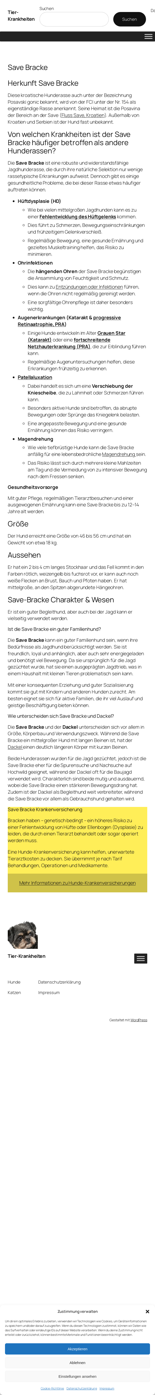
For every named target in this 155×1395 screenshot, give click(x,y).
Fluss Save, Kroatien (83, 115)
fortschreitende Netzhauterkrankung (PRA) (69, 343)
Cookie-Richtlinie (52, 1388)
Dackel (15, 747)
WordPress (138, 1020)
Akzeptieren (77, 1349)
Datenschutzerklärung (81, 1388)
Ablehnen (77, 1363)
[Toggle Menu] (148, 36)
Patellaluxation (35, 377)
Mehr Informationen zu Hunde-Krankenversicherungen (77, 883)
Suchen (47, 8)
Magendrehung (119, 454)
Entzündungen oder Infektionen (89, 287)
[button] (147, 1311)
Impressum (107, 1388)
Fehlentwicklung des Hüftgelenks (78, 216)
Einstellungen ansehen (77, 1376)
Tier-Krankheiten (21, 15)
